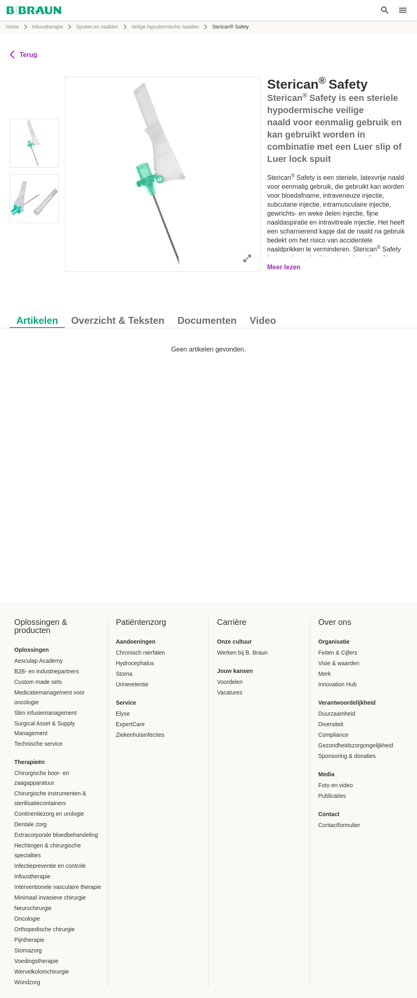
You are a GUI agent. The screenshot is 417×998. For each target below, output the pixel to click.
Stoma (124, 673)
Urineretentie (132, 684)
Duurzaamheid (337, 713)
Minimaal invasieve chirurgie (50, 897)
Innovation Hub (337, 684)
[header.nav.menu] (403, 10)
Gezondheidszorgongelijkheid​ (355, 745)
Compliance (333, 735)
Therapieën (29, 762)
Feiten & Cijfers (338, 652)
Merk (324, 673)
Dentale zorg (30, 824)
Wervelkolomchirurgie (41, 971)
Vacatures (229, 692)
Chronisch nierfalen (140, 652)
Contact (329, 814)
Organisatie (334, 641)
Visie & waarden (339, 663)
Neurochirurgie (33, 908)
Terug (23, 54)
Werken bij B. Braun (242, 652)
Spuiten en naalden (97, 27)
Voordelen (230, 682)
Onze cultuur (234, 641)
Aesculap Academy (38, 660)
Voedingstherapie (36, 961)
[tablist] (208, 316)
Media (326, 774)
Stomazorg (28, 950)
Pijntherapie (29, 940)
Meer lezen (284, 267)
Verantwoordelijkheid (347, 702)
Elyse (123, 713)
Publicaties (332, 796)
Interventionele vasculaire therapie (57, 887)
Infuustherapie (47, 27)
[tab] (37, 319)
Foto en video (335, 785)
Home (12, 27)
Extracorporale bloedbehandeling (56, 835)
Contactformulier (339, 825)
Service (126, 702)
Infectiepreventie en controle (50, 866)
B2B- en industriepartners (46, 671)
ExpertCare (130, 724)
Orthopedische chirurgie (44, 929)
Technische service (38, 743)
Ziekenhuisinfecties (140, 735)
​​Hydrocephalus (135, 663)
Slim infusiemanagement (45, 713)
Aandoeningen (136, 641)
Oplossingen (31, 649)
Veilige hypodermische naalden (165, 27)
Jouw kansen (235, 671)
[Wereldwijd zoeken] (385, 10)
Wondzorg (27, 982)
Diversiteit (330, 724)
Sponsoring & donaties (347, 756)
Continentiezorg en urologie (49, 813)
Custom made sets (38, 682)
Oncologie (27, 918)
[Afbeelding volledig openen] (247, 258)
